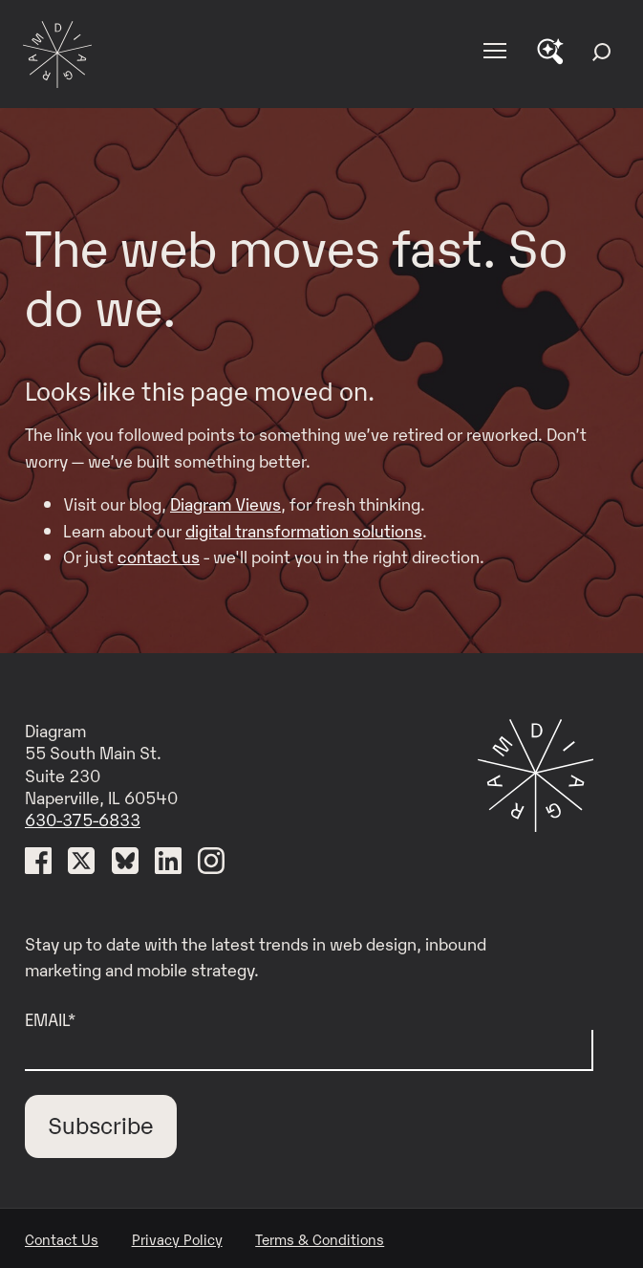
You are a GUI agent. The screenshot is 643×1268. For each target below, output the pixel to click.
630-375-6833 (82, 818)
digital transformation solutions (303, 529)
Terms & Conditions (319, 1238)
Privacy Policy (177, 1238)
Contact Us (61, 1238)
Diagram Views (225, 503)
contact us (159, 555)
